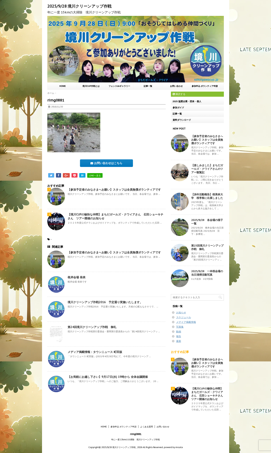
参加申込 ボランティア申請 (205, 86)
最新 (178, 341)
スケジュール (183, 317)
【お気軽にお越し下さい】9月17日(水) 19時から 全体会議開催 (108, 377)
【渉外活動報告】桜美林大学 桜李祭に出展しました (207, 196)
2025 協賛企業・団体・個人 (187, 101)
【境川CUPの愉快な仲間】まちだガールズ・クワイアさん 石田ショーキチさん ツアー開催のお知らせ (208, 394)
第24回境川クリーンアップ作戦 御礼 (92, 327)
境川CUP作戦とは (91, 86)
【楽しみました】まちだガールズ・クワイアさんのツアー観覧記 (207, 169)
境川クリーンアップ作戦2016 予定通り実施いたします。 (105, 302)
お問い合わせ (176, 86)
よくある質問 (146, 426)
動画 (178, 331)
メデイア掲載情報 (186, 322)
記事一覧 (148, 86)
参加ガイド (178, 107)
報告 (178, 336)
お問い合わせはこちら (106, 163)
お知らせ (181, 312)
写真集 (180, 326)
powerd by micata (173, 447)
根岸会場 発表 (76, 277)
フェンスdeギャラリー (119, 86)
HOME (62, 86)
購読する (179, 94)
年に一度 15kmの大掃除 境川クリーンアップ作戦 (135, 439)
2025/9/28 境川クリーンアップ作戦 (79, 6)
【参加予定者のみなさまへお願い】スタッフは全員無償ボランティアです (114, 189)
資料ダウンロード (182, 120)
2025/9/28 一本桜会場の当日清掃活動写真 (207, 272)
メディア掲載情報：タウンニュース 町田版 (95, 352)
